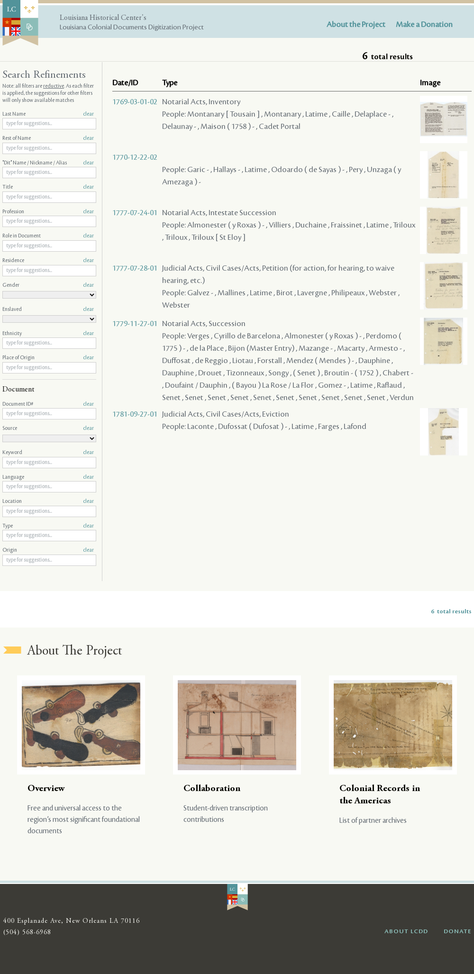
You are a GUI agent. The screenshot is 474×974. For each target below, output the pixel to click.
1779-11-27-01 (134, 323)
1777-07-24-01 (134, 213)
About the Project (356, 24)
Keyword (48, 452)
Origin (48, 550)
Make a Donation (424, 24)
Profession (48, 212)
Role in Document (48, 236)
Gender (48, 285)
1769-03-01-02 (134, 102)
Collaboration (211, 789)
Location (48, 501)
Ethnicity (48, 333)
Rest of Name (48, 138)
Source (48, 428)
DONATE (458, 931)
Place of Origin (48, 358)
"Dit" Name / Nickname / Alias (48, 163)
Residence (48, 260)
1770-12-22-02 (134, 157)
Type (48, 526)
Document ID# (48, 404)
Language (48, 477)
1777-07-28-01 (134, 268)
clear (88, 114)
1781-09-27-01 (134, 414)
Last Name (48, 114)
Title (48, 187)
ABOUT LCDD (406, 931)
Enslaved (48, 309)
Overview (46, 789)
